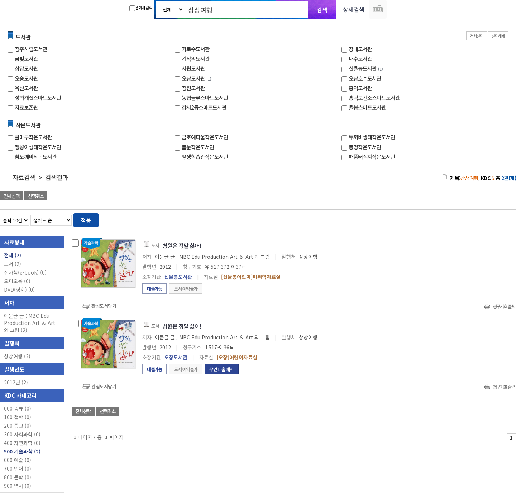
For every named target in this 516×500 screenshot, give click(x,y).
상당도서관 (26, 68)
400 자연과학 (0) (22, 442)
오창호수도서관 (365, 78)
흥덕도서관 (360, 88)
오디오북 (17, 281)
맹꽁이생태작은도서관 (38, 147)
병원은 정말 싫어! (181, 245)
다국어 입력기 (378, 9)
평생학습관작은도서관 (205, 156)
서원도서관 (193, 68)
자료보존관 (26, 107)
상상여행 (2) (17, 356)
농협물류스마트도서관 (205, 97)
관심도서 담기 (388, 196)
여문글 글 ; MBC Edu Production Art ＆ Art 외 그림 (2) (29, 323)
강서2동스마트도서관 (204, 107)
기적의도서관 (196, 58)
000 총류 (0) (17, 408)
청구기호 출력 (504, 306)
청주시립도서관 (31, 49)
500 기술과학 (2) (22, 451)
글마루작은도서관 (33, 137)
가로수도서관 (196, 49)
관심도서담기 (103, 305)
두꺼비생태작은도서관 (372, 137)
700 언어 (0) (17, 468)
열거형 (495, 218)
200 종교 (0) (17, 425)
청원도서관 (193, 88)
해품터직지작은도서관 (372, 156)
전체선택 (476, 36)
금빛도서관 (26, 58)
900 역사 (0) (17, 485)
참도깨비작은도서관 (36, 156)
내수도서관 (360, 58)
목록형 (506, 218)
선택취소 (36, 196)
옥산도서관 (26, 88)
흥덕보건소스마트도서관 (374, 97)
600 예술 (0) (17, 459)
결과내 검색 (140, 8)
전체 (12, 255)
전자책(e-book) (25, 272)
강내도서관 (360, 49)
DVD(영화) (19, 289)
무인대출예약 (221, 369)
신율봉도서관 (363, 68)
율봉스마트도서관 (367, 107)
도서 (12, 263)
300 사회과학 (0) (22, 434)
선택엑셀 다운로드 (491, 196)
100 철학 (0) (17, 417)
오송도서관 (26, 78)
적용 (86, 220)
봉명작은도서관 (365, 147)
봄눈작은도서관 (198, 147)
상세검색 (353, 9)
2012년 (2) (16, 382)
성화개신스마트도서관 (38, 97)
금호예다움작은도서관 (205, 137)
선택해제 (498, 36)
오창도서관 (193, 78)
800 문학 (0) (17, 477)
